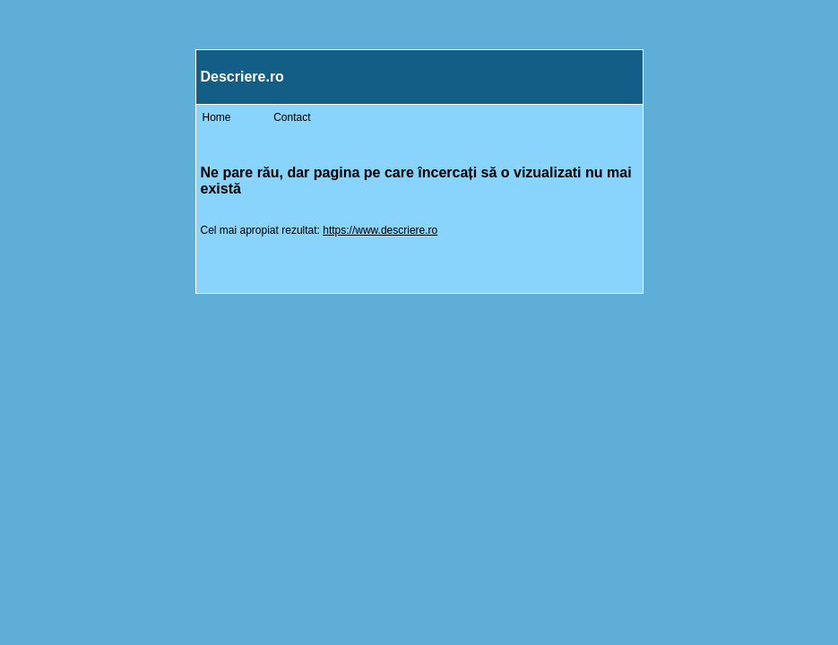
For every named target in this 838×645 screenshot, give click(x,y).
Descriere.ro (242, 76)
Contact (291, 117)
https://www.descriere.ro (380, 230)
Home (217, 117)
